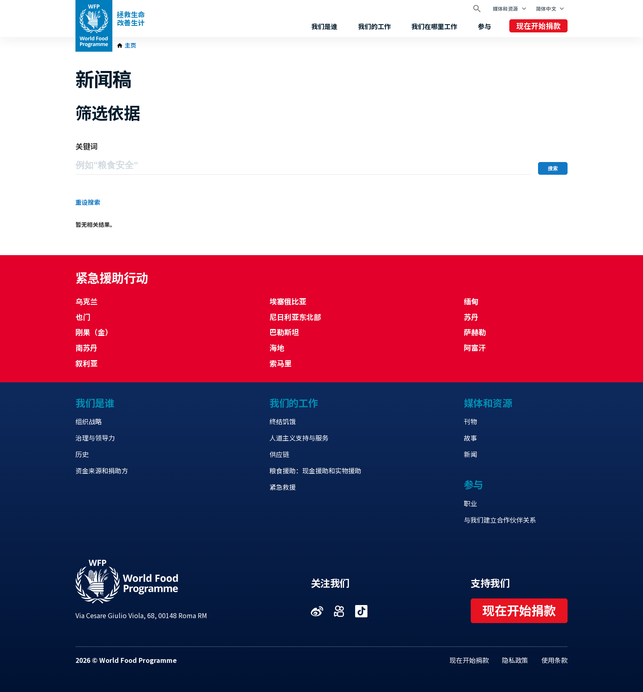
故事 (470, 438)
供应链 (279, 454)
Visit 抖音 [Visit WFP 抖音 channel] (361, 611)
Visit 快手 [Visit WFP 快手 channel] (339, 611)
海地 (276, 347)
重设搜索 (87, 202)
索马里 (280, 363)
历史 (82, 454)
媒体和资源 (505, 8)
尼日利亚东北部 (295, 316)
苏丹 (471, 316)
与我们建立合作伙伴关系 (500, 520)
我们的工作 (374, 26)
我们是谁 (324, 26)
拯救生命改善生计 (131, 18)
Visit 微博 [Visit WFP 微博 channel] (317, 611)
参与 (484, 26)
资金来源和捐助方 (101, 470)
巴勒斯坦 (284, 332)
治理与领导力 (95, 438)
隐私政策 (515, 660)
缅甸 (471, 301)
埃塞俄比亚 (287, 301)
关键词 (86, 146)
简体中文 (546, 8)
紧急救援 (282, 487)
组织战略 (88, 421)
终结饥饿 (282, 421)
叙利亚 (86, 363)
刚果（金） (93, 332)
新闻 (470, 454)
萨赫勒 (475, 332)
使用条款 (554, 660)
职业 (470, 503)
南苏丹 (86, 347)
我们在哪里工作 (434, 26)
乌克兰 (86, 301)
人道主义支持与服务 (298, 438)
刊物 (470, 421)
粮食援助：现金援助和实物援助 (315, 470)
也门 (82, 316)
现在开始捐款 (538, 25)
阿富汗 (475, 347)
